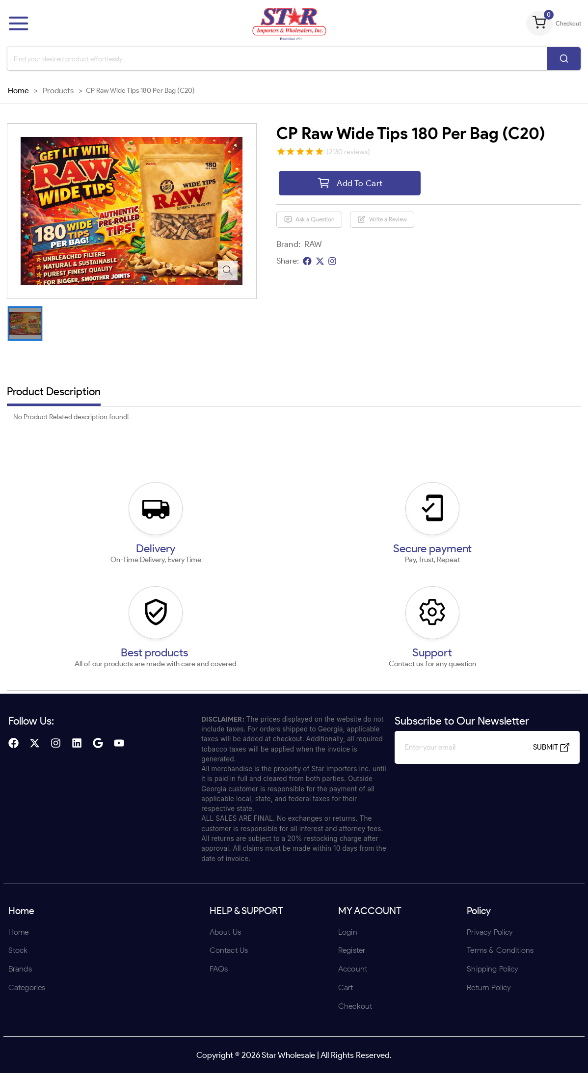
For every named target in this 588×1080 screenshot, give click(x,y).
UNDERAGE (346, 604)
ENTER (241, 604)
